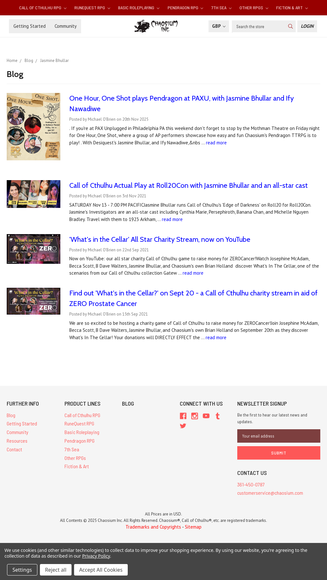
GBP (218, 26)
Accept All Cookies (101, 569)
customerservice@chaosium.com (270, 493)
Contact (14, 449)
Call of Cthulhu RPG (42, 7)
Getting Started (29, 26)
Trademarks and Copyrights (153, 527)
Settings (22, 569)
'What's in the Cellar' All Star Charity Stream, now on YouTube (159, 239)
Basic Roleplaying (138, 7)
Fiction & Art (292, 7)
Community (66, 26)
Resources (17, 441)
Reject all (55, 569)
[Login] (307, 26)
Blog (11, 415)
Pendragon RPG (185, 7)
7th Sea (221, 7)
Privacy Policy (96, 556)
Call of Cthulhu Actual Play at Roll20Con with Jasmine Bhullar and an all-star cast (188, 185)
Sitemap (193, 527)
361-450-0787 (251, 484)
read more (216, 143)
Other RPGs (254, 7)
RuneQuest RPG (92, 7)
